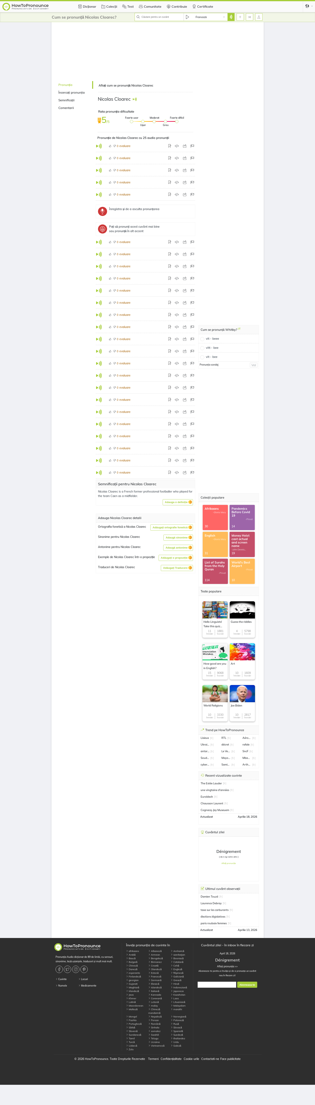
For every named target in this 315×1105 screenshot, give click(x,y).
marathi (176, 1009)
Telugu (153, 1038)
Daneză (131, 969)
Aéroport (246, 737)
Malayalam (178, 1005)
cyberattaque (205, 764)
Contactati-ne (210, 1059)
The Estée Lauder (211, 783)
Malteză (132, 1009)
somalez (154, 1031)
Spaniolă (177, 1031)
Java (130, 994)
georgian (132, 980)
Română (154, 1023)
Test (127, 6)
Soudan (205, 757)
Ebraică (153, 983)
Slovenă (132, 1031)
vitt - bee (212, 348)
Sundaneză (133, 1034)
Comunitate (149, 6)
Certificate (202, 6)
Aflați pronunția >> (227, 966)
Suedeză (177, 1034)
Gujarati (132, 983)
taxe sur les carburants (215, 909)
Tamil (130, 1038)
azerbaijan (178, 954)
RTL (223, 737)
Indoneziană (179, 987)
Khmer (131, 998)
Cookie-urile (191, 1059)
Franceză (154, 976)
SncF (245, 751)
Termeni (153, 1059)
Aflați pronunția (228, 863)
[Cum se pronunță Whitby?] (239, 330)
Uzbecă (131, 1045)
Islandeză (155, 987)
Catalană (177, 961)
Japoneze (177, 991)
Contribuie (176, 6)
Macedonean (134, 1005)
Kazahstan (178, 994)
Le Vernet (225, 751)
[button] (178, 502)
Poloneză (177, 1020)
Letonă (153, 1001)
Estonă (153, 972)
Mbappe (246, 757)
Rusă (175, 1023)
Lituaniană (178, 1001)
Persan (153, 1020)
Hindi (175, 983)
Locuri (83, 979)
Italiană (153, 991)
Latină (131, 1001)
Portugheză (134, 1023)
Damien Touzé (209, 896)
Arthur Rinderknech (246, 764)
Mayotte (225, 757)
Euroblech (207, 796)
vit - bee (211, 357)
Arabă (131, 954)
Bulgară (131, 961)
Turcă (130, 1042)
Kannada (154, 994)
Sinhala (153, 1027)
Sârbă (130, 1027)
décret (225, 744)
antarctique (205, 751)
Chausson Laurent (212, 803)
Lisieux (205, 737)
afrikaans (132, 951)
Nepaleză (155, 1016)
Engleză (176, 969)
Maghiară (132, 987)
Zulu (130, 1049)
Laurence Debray (211, 903)
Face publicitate (230, 1059)
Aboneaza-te (247, 984)
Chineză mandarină (154, 1011)
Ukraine (205, 744)
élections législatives (213, 916)
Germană (154, 980)
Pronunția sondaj (209, 364)
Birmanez (155, 961)
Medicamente (87, 985)
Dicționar (86, 6)
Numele (61, 985)
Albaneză (155, 951)
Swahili (153, 1034)
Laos (175, 998)
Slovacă (176, 1027)
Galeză (176, 1045)
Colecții (108, 6)
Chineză (132, 965)
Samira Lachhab (225, 764)
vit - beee (212, 338)
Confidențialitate (171, 1059)
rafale (246, 744)
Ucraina (154, 1042)
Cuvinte (61, 979)
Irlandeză (132, 991)
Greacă (176, 980)
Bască (131, 958)
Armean (154, 954)
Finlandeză (133, 976)
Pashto (131, 1020)
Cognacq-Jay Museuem (215, 810)
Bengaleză (155, 958)
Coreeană (155, 998)
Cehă (175, 965)
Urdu (175, 1042)
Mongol (131, 1016)
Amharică (177, 951)
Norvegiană (178, 1016)
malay (153, 1005)
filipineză (177, 972)
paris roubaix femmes (214, 923)
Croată (153, 965)
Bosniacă (177, 958)
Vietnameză (156, 1045)
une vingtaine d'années (215, 790)
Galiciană (177, 976)
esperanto (133, 972)
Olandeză (155, 969)
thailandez (178, 1038)
